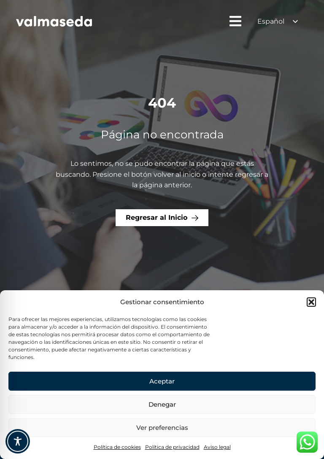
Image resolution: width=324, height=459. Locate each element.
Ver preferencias (162, 428)
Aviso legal (217, 447)
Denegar (162, 404)
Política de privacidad (172, 447)
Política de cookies (117, 447)
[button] (311, 302)
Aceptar (162, 381)
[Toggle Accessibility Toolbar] (17, 441)
